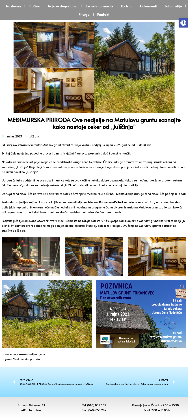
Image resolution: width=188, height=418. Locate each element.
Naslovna (13, 6)
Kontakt (103, 14)
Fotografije (173, 6)
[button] (183, 23)
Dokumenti (148, 6)
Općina (34, 6)
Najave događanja (62, 6)
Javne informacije (99, 6)
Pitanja (84, 14)
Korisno (126, 6)
